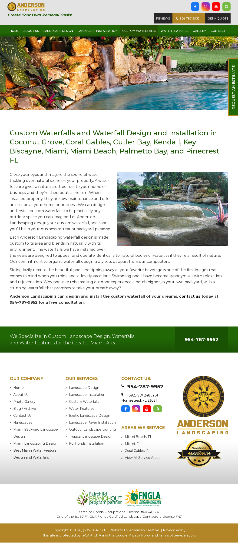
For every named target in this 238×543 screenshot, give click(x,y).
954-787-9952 (187, 19)
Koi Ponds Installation (86, 444)
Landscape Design (84, 388)
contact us (189, 297)
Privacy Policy (174, 531)
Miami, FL (133, 444)
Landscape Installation (87, 395)
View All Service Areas (142, 458)
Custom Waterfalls (84, 402)
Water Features (81, 409)
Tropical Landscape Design (90, 437)
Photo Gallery (24, 402)
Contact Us (22, 416)
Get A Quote (218, 19)
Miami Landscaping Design (35, 444)
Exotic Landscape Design (89, 416)
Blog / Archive (24, 409)
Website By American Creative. (134, 531)
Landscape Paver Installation (92, 423)
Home (18, 388)
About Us (20, 395)
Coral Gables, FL (137, 451)
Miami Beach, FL (138, 437)
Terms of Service (172, 536)
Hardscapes (22, 423)
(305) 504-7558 (94, 531)
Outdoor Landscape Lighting (92, 430)
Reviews (163, 19)
